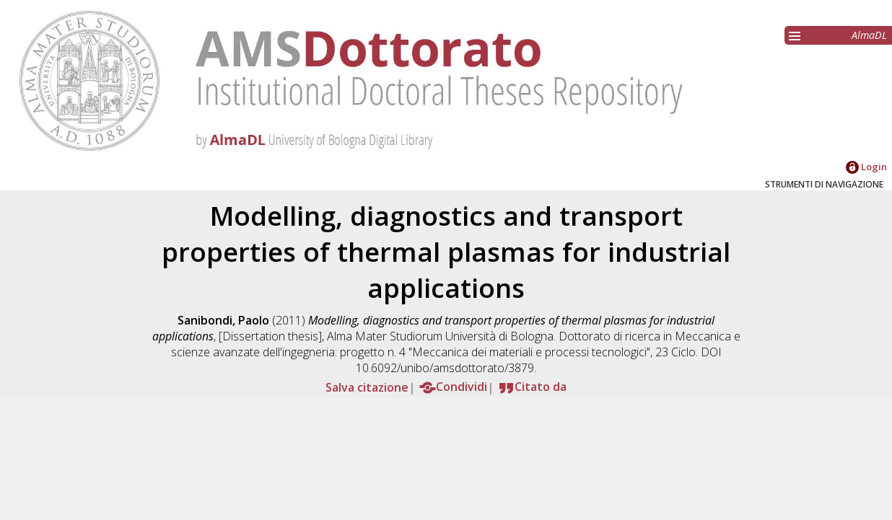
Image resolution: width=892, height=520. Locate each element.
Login (866, 166)
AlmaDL (869, 35)
